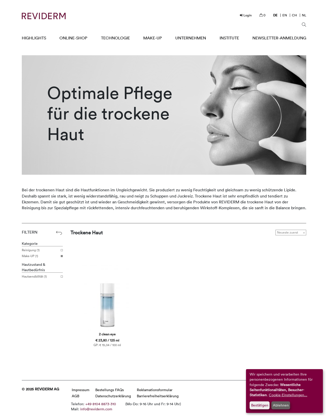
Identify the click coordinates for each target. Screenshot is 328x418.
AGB (75, 395)
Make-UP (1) (40, 256)
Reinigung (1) (40, 250)
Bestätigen (259, 405)
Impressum (80, 389)
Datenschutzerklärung (113, 395)
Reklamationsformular (154, 389)
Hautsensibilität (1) (40, 276)
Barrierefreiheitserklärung (158, 395)
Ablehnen (281, 405)
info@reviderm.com (96, 408)
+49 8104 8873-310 (100, 403)
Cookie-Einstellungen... (288, 394)
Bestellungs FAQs (109, 389)
